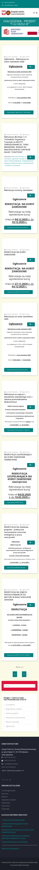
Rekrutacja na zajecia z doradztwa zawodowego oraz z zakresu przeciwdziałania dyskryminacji (18, 398)
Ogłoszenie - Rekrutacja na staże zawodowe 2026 (16, 60)
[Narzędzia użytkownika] (31, 67)
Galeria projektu (12, 713)
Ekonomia (5, 794)
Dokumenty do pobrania (15, 717)
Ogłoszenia (25, 57)
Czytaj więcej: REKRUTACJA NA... (16, 567)
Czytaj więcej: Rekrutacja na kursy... (18, 227)
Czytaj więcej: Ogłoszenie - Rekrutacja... (19, 112)
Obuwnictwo (6, 803)
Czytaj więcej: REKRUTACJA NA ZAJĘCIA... (19, 655)
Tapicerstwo (6, 806)
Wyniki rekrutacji (12, 722)
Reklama (4, 797)
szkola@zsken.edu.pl (11, 5)
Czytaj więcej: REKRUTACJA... (15, 502)
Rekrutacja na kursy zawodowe (18, 190)
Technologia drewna (8, 791)
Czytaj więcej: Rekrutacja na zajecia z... (19, 430)
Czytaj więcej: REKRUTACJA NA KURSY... (18, 292)
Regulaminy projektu (13, 709)
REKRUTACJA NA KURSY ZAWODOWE (15, 253)
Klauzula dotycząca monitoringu (15, 842)
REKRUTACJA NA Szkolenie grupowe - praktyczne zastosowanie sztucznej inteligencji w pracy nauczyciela (16, 532)
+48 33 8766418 (9, 2)
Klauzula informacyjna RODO (14, 820)
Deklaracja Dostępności (10, 849)
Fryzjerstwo (5, 809)
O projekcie (10, 705)
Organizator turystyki (9, 800)
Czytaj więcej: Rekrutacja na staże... (18, 370)
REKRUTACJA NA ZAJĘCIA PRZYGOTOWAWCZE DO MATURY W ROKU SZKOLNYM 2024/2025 (17, 596)
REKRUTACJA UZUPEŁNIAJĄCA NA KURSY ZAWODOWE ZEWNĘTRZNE (18, 457)
